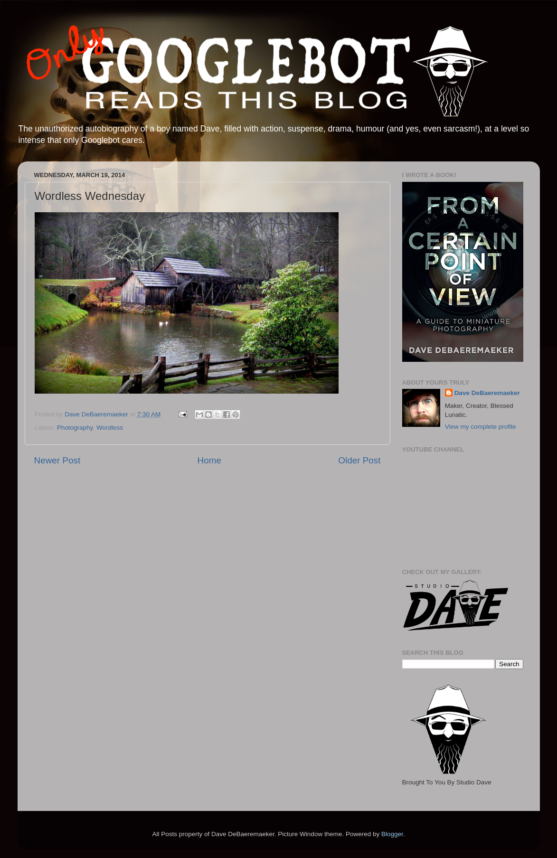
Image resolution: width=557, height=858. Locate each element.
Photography (75, 427)
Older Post (359, 460)
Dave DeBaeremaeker (487, 392)
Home (209, 460)
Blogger (392, 834)
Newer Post (57, 460)
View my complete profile (480, 426)
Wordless (109, 427)
